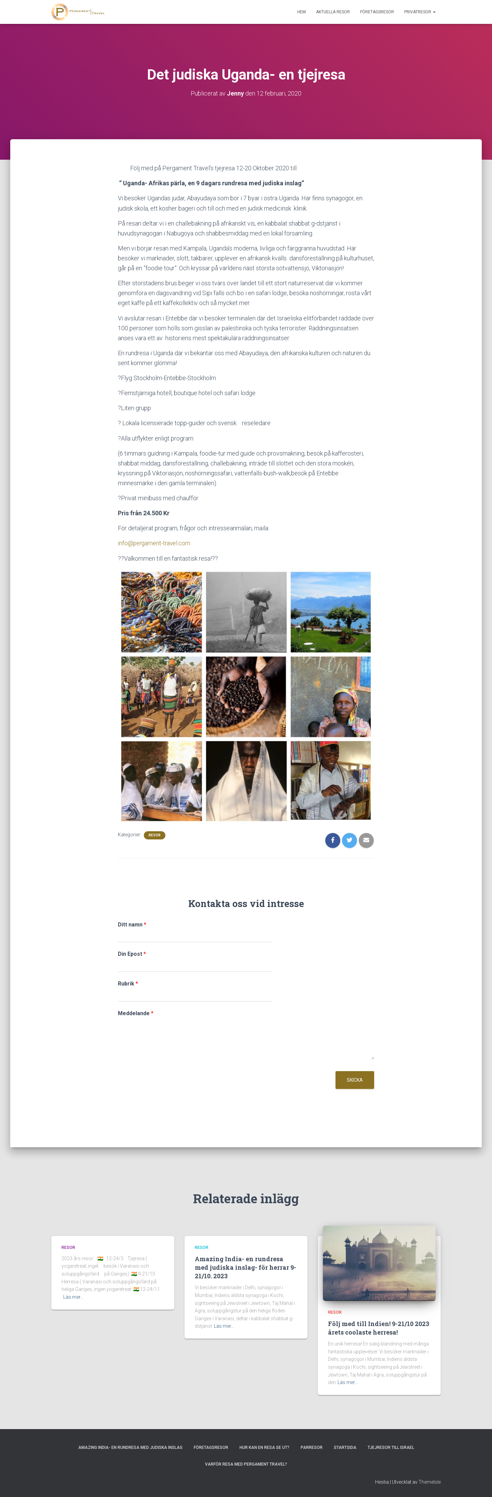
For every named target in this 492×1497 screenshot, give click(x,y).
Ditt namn (132, 924)
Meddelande (135, 1013)
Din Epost (132, 954)
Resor (155, 835)
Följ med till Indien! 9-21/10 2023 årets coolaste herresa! (378, 1327)
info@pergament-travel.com (155, 543)
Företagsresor (377, 12)
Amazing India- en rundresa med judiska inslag (130, 1447)
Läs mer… (73, 1297)
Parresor (312, 1447)
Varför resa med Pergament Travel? (246, 1464)
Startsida (345, 1447)
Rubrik (128, 983)
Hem (301, 12)
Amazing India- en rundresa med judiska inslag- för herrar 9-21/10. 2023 (245, 1267)
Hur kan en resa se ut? (264, 1447)
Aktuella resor (333, 12)
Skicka (355, 1079)
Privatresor (420, 12)
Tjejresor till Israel (391, 1447)
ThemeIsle (430, 1481)
